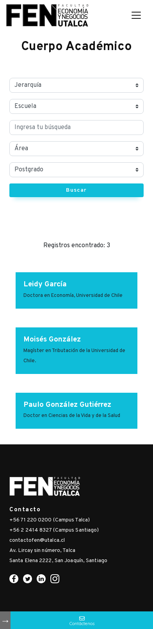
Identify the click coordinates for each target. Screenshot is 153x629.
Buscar (76, 190)
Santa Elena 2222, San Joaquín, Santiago (58, 560)
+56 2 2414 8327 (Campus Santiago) (54, 530)
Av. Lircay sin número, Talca (42, 550)
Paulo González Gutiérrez (67, 405)
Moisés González (52, 339)
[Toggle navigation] (136, 15)
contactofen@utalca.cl (37, 540)
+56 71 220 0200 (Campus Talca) (49, 520)
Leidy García (45, 284)
